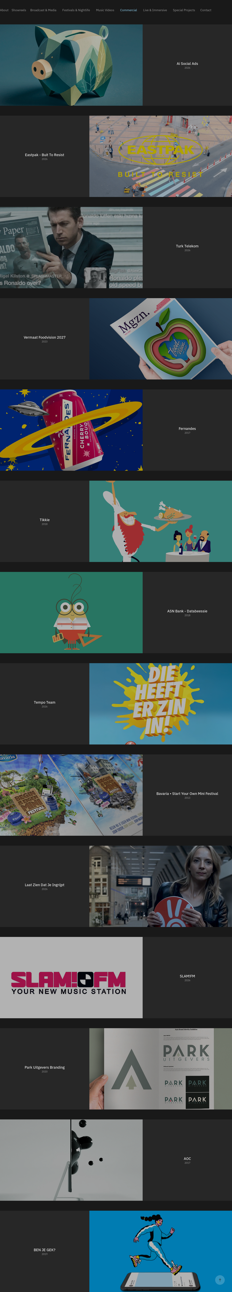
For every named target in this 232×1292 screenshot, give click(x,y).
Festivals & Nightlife (76, 10)
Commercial (128, 10)
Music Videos (105, 10)
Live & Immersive (155, 10)
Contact (205, 10)
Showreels (19, 10)
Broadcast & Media (43, 10)
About (4, 10)
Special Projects (184, 10)
